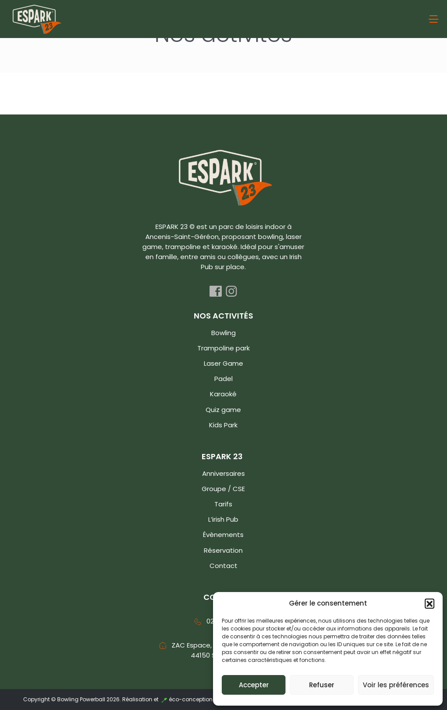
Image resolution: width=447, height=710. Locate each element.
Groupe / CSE (223, 488)
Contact (223, 565)
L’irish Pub (223, 519)
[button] (429, 603)
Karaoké (223, 393)
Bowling (223, 332)
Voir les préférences (396, 684)
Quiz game (223, 409)
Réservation (223, 550)
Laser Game (223, 363)
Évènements (223, 534)
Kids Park (223, 424)
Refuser (321, 684)
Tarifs (223, 504)
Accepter (254, 684)
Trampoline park (223, 348)
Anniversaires (223, 473)
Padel (223, 378)
